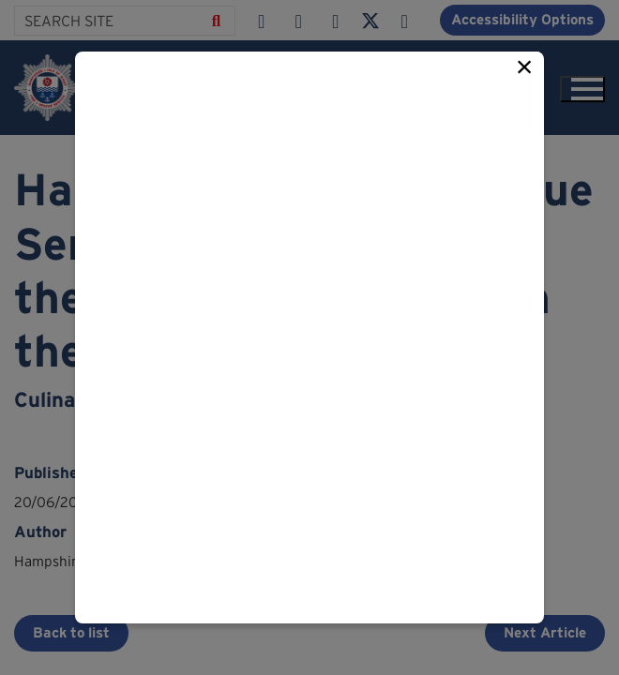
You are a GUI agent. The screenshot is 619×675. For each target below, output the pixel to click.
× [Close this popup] (525, 67)
